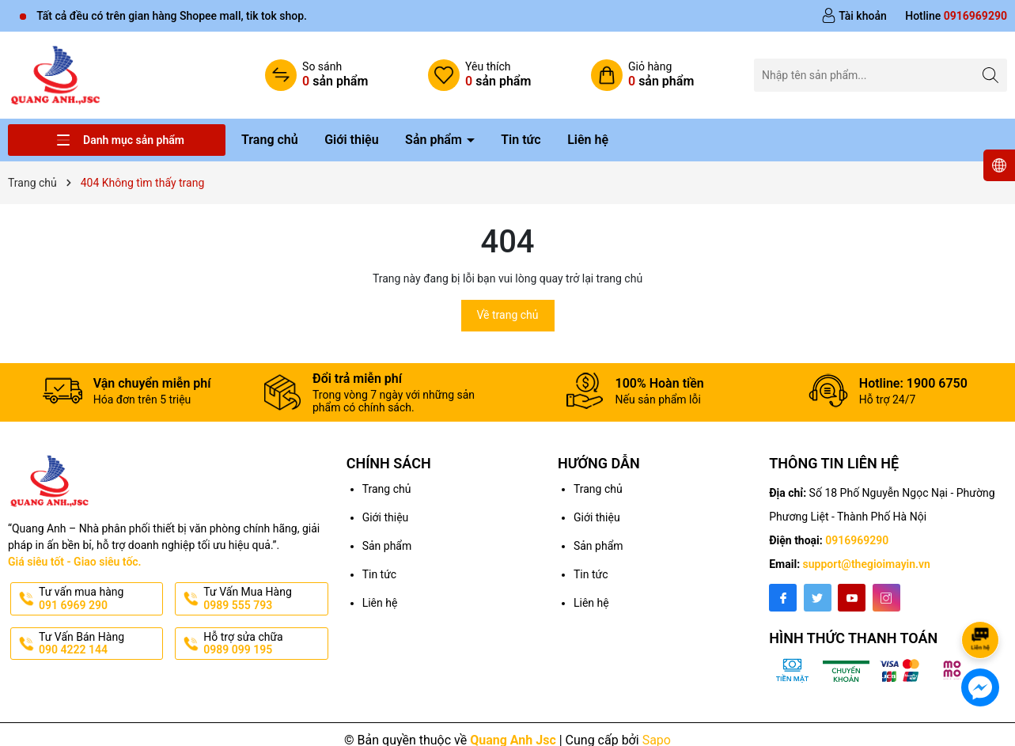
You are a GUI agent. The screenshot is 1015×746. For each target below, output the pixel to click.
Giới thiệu (351, 139)
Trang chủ (269, 139)
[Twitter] (817, 598)
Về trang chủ (508, 315)
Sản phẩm (435, 139)
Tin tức (520, 139)
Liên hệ (587, 139)
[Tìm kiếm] (991, 74)
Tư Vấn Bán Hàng (99, 644)
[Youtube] (851, 598)
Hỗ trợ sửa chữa (263, 644)
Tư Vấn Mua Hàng (263, 598)
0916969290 (856, 540)
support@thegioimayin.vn (866, 564)
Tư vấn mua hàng (99, 598)
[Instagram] (886, 598)
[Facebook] (783, 598)
